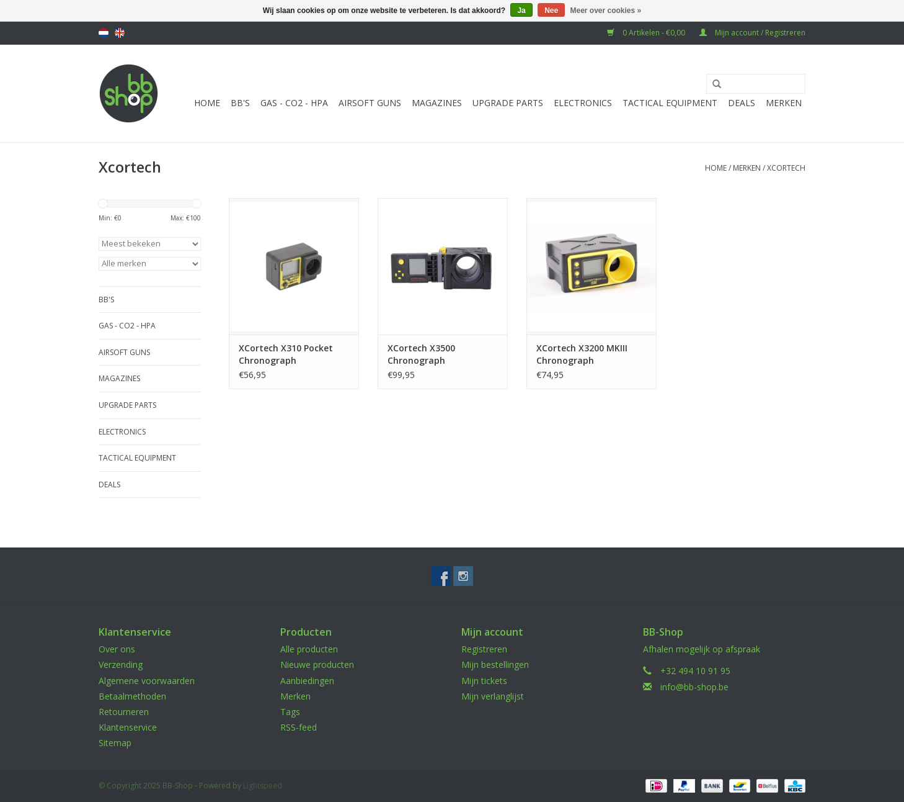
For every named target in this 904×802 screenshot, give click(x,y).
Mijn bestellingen (495, 664)
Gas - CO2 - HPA (294, 103)
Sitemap (115, 743)
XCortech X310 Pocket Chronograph (286, 354)
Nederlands (104, 33)
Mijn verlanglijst (492, 696)
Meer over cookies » (606, 10)
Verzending (121, 664)
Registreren (484, 649)
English (120, 33)
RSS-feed (298, 727)
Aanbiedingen (307, 681)
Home (207, 103)
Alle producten (309, 649)
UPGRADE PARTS (507, 103)
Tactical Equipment (670, 103)
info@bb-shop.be (694, 687)
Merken (784, 103)
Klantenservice (128, 727)
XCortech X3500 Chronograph (421, 354)
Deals (741, 103)
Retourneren (124, 712)
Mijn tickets (484, 681)
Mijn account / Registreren (752, 32)
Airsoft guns (370, 103)
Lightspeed (262, 785)
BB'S (240, 103)
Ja (521, 10)
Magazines (437, 103)
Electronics (583, 103)
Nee (551, 10)
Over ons (117, 649)
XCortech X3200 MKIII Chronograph (581, 354)
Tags (290, 712)
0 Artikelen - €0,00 (647, 32)
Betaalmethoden (132, 696)
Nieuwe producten (317, 664)
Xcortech (786, 168)
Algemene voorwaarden (147, 681)
